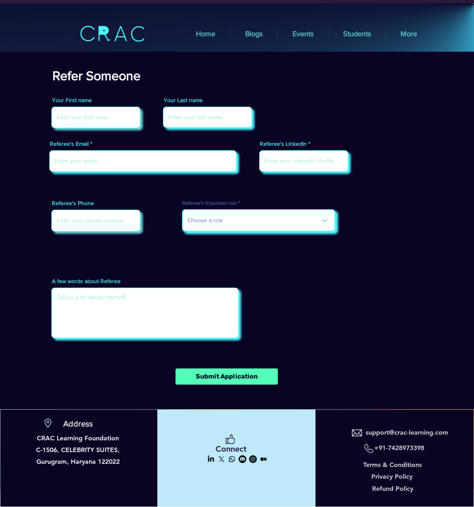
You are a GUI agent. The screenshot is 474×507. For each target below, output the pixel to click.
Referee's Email (69, 144)
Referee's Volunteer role (209, 203)
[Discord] (242, 459)
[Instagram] (253, 459)
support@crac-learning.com (407, 432)
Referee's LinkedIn (283, 144)
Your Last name (183, 100)
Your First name (72, 100)
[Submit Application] (227, 376)
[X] (221, 459)
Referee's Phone (73, 203)
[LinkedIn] (211, 459)
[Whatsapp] (232, 459)
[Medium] (263, 459)
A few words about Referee (86, 281)
